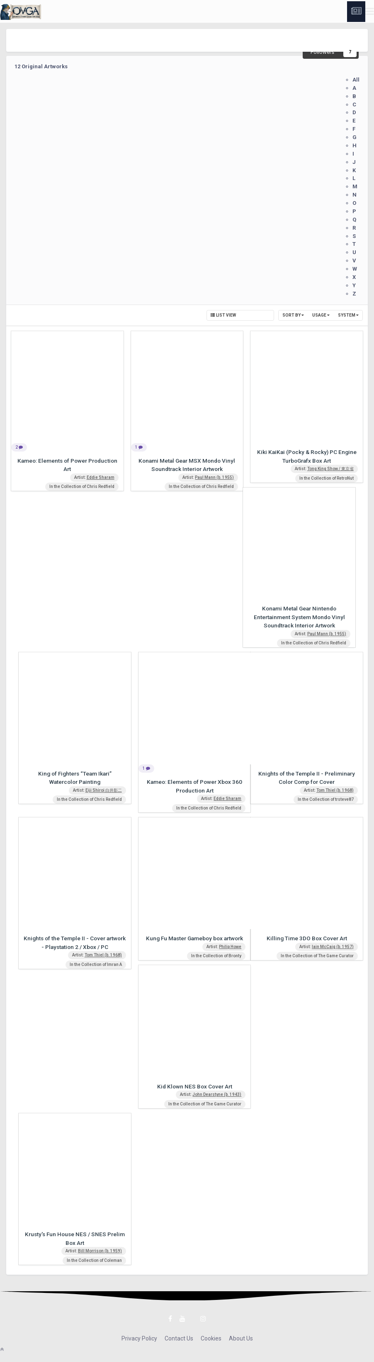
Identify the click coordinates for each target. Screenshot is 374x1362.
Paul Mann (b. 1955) (214, 477)
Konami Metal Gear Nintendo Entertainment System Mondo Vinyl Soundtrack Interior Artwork (299, 617)
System (348, 315)
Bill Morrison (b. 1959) (100, 1251)
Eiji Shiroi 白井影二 (103, 790)
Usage (321, 315)
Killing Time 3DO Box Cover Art (307, 938)
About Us (241, 1338)
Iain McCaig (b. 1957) (333, 946)
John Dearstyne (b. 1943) (216, 1094)
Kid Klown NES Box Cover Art (194, 1086)
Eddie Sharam (100, 477)
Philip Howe (230, 946)
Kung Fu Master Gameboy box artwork (194, 938)
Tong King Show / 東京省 (330, 468)
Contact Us (179, 1338)
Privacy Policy (139, 1338)
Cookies (211, 1338)
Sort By (293, 315)
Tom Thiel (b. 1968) (335, 790)
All (355, 80)
